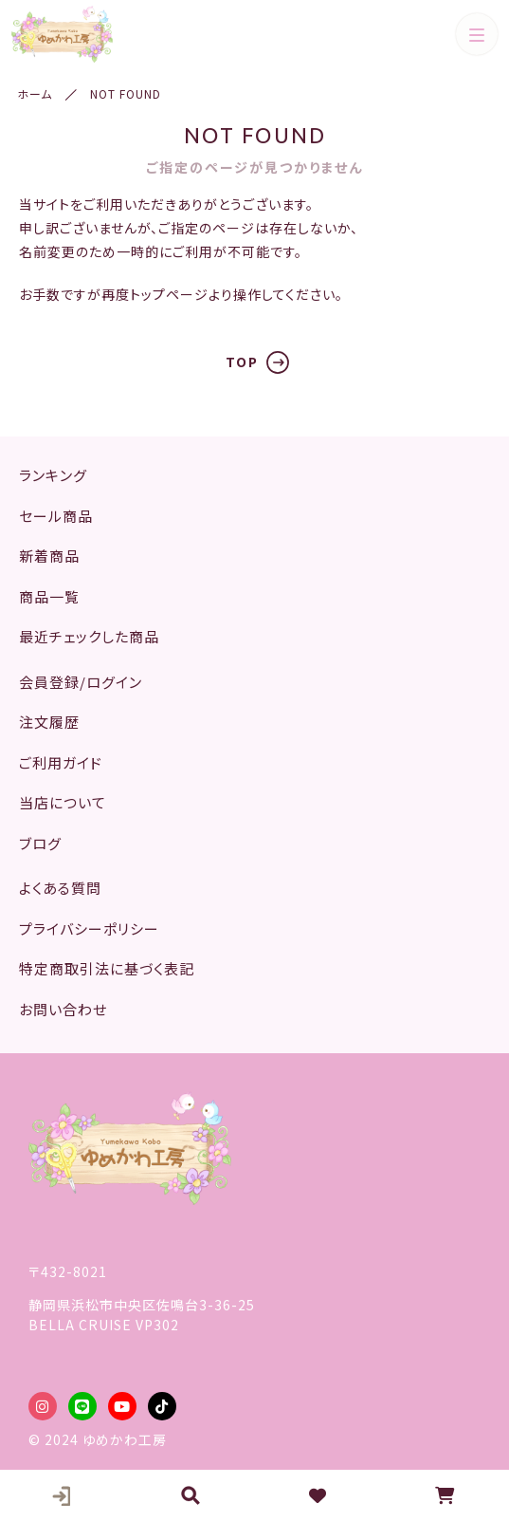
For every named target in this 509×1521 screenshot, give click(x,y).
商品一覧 (49, 596)
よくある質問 (60, 888)
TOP (242, 361)
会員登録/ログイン (80, 682)
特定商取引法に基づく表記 (106, 968)
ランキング (53, 475)
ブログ (40, 843)
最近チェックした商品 (89, 636)
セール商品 (56, 516)
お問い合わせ (63, 1009)
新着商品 (49, 556)
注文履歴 (49, 722)
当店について (62, 802)
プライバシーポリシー (89, 928)
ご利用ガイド (60, 762)
